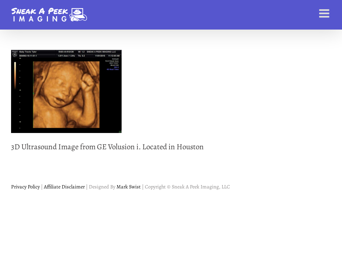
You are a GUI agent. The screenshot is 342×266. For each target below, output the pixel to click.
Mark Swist (128, 186)
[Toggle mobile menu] (325, 13)
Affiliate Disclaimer (64, 186)
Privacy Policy (25, 186)
